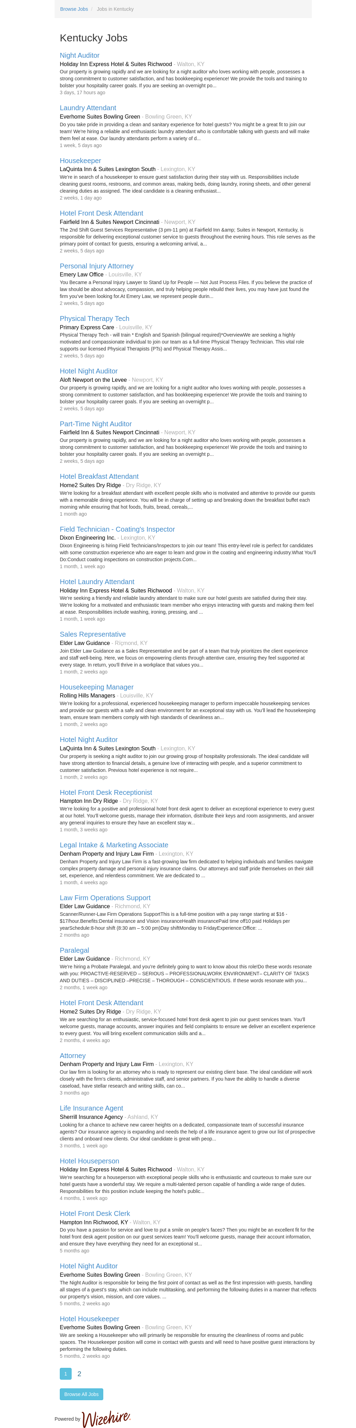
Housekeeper (80, 160)
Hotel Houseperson (89, 1161)
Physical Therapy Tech (94, 318)
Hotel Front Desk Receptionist (106, 792)
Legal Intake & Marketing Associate (114, 845)
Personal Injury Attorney (97, 266)
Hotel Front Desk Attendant (101, 213)
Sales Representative (93, 634)
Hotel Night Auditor (89, 371)
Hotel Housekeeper (89, 1319)
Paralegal (74, 950)
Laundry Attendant (88, 108)
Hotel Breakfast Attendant (99, 476)
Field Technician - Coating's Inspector (117, 529)
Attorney (73, 1055)
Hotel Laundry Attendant (97, 582)
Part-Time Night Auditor (96, 424)
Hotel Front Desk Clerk (95, 1213)
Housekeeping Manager (97, 687)
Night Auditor (80, 55)
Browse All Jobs (81, 1394)
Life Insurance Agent (91, 1108)
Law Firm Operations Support (105, 898)
